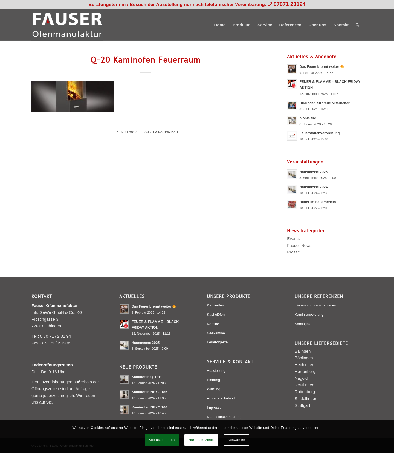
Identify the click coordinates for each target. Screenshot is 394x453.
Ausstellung (216, 371)
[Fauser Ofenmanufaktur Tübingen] (67, 25)
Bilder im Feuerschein (317, 202)
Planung (213, 380)
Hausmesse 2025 (313, 172)
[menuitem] (219, 25)
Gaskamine (216, 333)
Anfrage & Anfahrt (221, 398)
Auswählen (236, 440)
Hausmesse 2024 (313, 187)
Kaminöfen (215, 305)
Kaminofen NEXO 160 (149, 407)
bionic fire (307, 118)
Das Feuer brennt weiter (321, 67)
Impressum (215, 407)
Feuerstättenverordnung (319, 133)
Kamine (213, 324)
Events (293, 238)
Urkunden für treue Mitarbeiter (324, 103)
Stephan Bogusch (164, 132)
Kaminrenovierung (309, 314)
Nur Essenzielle (201, 440)
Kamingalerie (305, 324)
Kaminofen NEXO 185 (149, 392)
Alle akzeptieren (162, 440)
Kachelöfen (216, 314)
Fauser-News (299, 245)
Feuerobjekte (217, 342)
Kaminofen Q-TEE (146, 377)
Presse (293, 252)
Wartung (213, 389)
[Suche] (357, 25)
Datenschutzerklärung (224, 417)
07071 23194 (290, 4)
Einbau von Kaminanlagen (315, 305)
